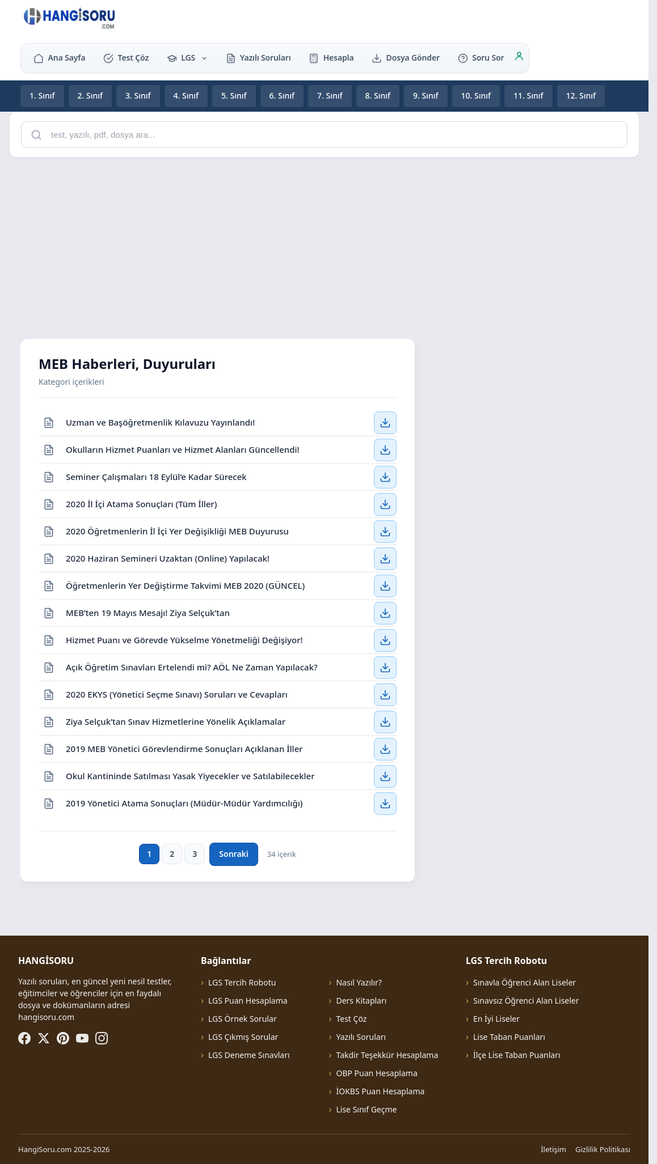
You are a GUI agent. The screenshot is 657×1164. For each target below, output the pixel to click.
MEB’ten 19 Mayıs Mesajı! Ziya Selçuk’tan (148, 612)
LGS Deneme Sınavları (249, 1055)
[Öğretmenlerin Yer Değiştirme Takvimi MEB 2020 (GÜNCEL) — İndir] (385, 585)
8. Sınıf (378, 95)
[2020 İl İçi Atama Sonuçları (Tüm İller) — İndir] (385, 503)
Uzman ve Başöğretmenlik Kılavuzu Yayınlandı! (160, 421)
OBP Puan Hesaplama (376, 1073)
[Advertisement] (328, 246)
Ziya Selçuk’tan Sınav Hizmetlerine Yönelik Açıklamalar (175, 721)
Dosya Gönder (406, 57)
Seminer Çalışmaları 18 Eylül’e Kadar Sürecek (156, 476)
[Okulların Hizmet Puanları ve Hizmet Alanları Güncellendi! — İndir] (385, 449)
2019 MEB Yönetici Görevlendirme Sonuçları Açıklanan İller (184, 748)
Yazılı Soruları (258, 57)
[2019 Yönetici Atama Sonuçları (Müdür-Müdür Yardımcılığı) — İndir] (385, 803)
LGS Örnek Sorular (242, 1018)
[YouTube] (82, 1038)
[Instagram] (101, 1038)
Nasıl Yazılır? (358, 982)
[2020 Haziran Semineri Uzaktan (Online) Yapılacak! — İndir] (385, 558)
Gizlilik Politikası (602, 1149)
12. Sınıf (581, 95)
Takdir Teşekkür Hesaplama (387, 1055)
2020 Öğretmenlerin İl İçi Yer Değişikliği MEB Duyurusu (177, 530)
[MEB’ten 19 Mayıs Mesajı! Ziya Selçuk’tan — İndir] (385, 612)
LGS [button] (187, 57)
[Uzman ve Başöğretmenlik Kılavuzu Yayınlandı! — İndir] (385, 422)
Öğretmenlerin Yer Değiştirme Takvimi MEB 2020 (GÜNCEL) (185, 585)
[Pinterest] (63, 1038)
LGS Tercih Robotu (242, 982)
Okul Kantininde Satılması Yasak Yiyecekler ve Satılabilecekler (190, 775)
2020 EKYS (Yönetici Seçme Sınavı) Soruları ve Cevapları (177, 693)
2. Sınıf (90, 95)
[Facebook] (24, 1038)
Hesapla (331, 57)
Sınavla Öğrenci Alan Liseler (524, 982)
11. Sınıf (528, 95)
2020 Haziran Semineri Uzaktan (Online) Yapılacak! (167, 557)
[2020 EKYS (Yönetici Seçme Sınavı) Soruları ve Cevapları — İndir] (385, 694)
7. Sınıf (330, 95)
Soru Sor (481, 57)
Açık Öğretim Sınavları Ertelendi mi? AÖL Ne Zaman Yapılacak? (192, 666)
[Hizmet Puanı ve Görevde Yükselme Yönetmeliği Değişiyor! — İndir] (385, 639)
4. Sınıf (186, 95)
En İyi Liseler (496, 1018)
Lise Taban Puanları (509, 1036)
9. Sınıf (426, 95)
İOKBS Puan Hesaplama (380, 1091)
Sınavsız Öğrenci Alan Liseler (526, 1000)
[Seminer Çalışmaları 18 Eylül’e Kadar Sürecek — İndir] (385, 476)
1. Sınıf (42, 95)
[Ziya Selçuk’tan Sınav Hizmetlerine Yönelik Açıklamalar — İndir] (385, 721)
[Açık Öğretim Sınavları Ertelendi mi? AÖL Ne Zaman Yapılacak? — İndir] (385, 667)
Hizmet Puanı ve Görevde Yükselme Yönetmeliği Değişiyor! (184, 639)
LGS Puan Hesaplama (248, 1000)
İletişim (553, 1149)
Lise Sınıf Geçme (366, 1109)
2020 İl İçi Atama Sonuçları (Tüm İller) (141, 503)
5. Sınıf (234, 95)
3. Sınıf (138, 95)
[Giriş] (519, 58)
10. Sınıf (476, 95)
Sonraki (233, 853)
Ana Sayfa (59, 57)
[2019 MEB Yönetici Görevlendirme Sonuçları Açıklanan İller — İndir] (385, 748)
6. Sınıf (282, 95)
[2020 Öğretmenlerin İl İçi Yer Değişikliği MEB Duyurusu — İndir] (385, 531)
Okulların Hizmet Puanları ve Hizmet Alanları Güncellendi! (183, 448)
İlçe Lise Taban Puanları (517, 1055)
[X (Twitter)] (43, 1038)
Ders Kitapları (361, 1000)
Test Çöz (126, 57)
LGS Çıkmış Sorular (243, 1036)
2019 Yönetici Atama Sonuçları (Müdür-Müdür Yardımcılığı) (184, 803)
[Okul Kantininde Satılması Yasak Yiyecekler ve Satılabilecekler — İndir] (385, 775)
